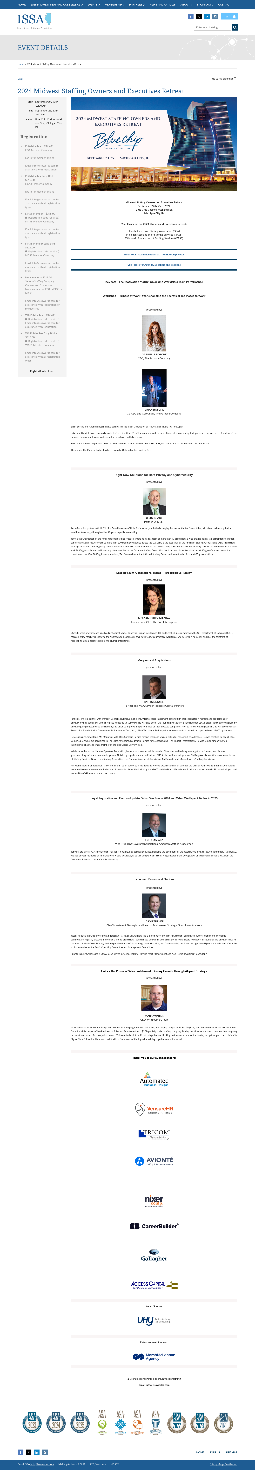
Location (28, 119)
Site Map (231, 1452)
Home (21, 64)
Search (235, 27)
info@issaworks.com (42, 1464)
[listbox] (224, 79)
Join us (215, 1452)
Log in (227, 16)
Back (20, 78)
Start (30, 101)
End (31, 110)
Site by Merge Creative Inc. (223, 1464)
